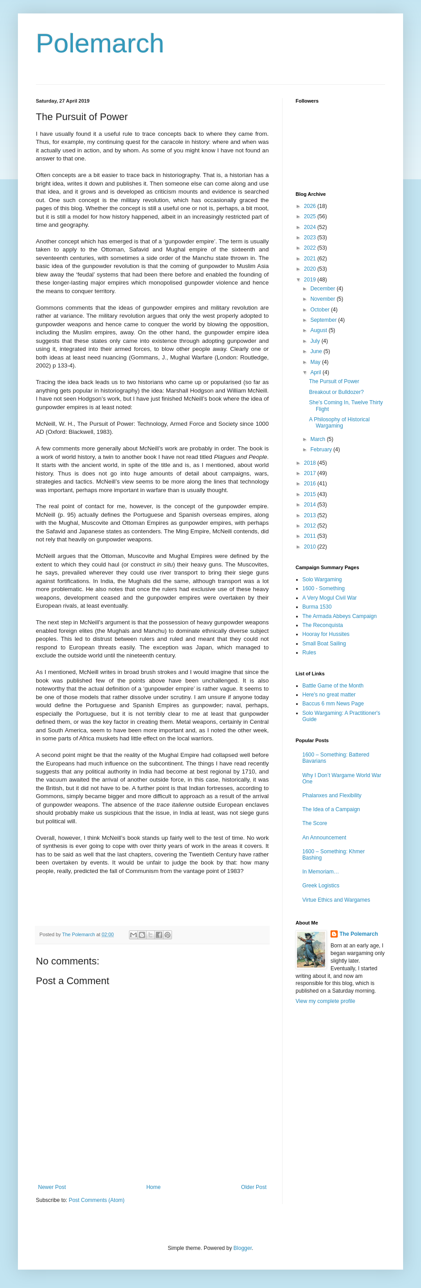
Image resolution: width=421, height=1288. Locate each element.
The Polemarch (358, 934)
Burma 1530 (316, 607)
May (316, 362)
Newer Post (52, 1187)
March (318, 439)
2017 (311, 473)
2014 (311, 504)
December (323, 288)
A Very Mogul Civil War (329, 598)
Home (153, 1187)
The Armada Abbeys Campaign (339, 616)
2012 (311, 526)
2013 (311, 515)
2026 (311, 206)
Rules (309, 652)
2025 (311, 216)
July (316, 341)
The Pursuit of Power (334, 381)
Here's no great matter (329, 695)
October (320, 310)
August (319, 330)
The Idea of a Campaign (331, 809)
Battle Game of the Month (333, 686)
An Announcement (324, 837)
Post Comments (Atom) (97, 1200)
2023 (311, 237)
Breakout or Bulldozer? (336, 392)
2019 (311, 280)
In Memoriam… (320, 872)
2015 (311, 494)
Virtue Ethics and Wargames (336, 900)
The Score (314, 823)
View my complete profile (325, 1001)
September (324, 320)
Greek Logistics (320, 885)
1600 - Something (323, 588)
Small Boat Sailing (324, 643)
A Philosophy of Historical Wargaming (339, 422)
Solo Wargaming (322, 579)
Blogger (242, 1248)
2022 (311, 248)
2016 (311, 483)
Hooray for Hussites (325, 634)
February (321, 449)
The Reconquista (322, 625)
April (316, 372)
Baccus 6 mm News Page (333, 703)
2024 (311, 227)
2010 (311, 547)
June (316, 351)
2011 (311, 536)
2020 (311, 269)
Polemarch (100, 43)
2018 (311, 463)
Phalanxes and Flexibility (331, 795)
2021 (311, 258)
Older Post (253, 1187)
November (323, 299)
